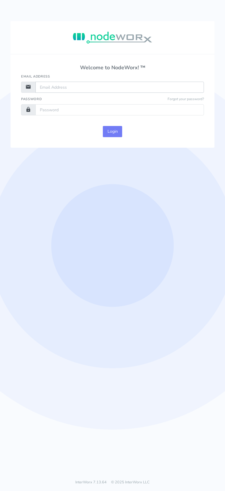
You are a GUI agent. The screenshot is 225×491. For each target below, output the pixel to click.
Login (113, 131)
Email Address (35, 76)
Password (31, 99)
